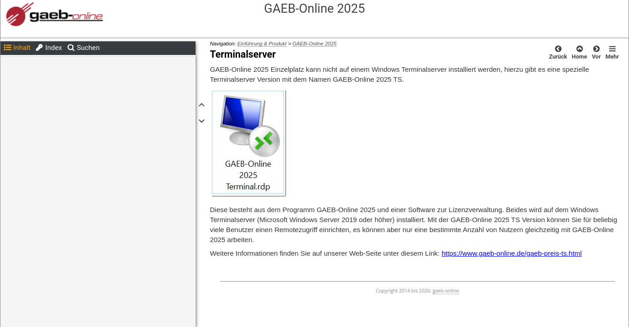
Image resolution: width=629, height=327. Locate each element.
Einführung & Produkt (262, 43)
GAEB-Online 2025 (314, 43)
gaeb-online (446, 290)
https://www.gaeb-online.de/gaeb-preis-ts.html (512, 253)
